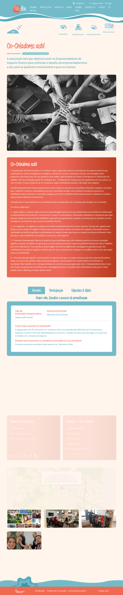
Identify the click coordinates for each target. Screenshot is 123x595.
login (108, 3)
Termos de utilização (56, 591)
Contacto (90, 7)
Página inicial (33, 9)
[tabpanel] (61, 329)
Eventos (59, 7)
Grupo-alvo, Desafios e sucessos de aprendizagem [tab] (61, 297)
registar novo (96, 3)
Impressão (40, 591)
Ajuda (102, 7)
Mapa (69, 7)
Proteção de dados (77, 591)
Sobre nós (78, 9)
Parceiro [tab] (36, 290)
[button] (9, 112)
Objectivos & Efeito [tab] (81, 290)
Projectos (45, 7)
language (79, 3)
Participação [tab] (56, 290)
